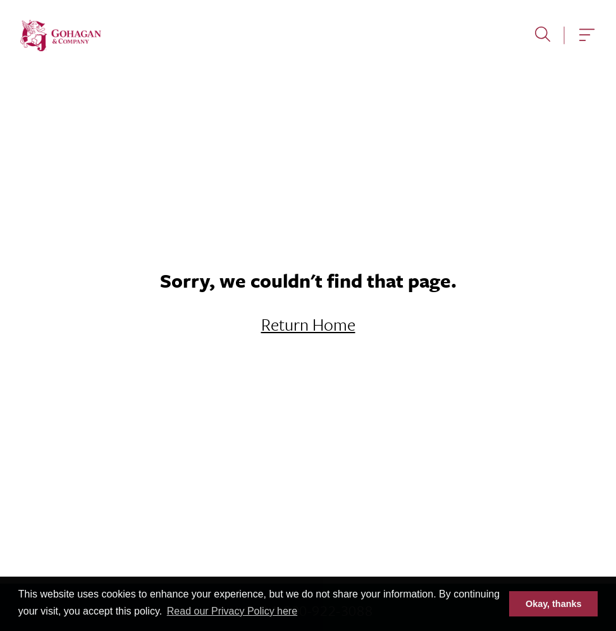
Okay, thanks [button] (554, 604)
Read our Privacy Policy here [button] (232, 611)
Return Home (308, 324)
